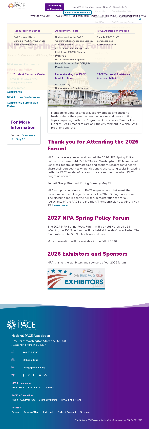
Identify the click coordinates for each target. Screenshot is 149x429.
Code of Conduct (66, 412)
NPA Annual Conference (23, 64)
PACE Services (62, 19)
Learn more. (60, 205)
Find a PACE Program (83, 7)
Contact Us (34, 387)
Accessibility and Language (54, 7)
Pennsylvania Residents (77, 12)
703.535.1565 (30, 352)
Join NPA (49, 387)
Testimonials (109, 19)
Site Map (85, 412)
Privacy (15, 412)
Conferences (25, 55)
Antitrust (48, 412)
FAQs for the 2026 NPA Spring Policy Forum (23, 80)
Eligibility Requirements (86, 19)
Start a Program (48, 399)
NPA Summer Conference (16, 90)
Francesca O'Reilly (23, 137)
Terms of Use (31, 412)
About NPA (103, 7)
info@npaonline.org (34, 367)
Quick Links (120, 7)
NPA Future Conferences (23, 97)
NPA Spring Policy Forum (19, 71)
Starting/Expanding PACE (132, 19)
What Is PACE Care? (41, 19)
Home (10, 55)
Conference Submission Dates (22, 104)
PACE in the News (71, 399)
